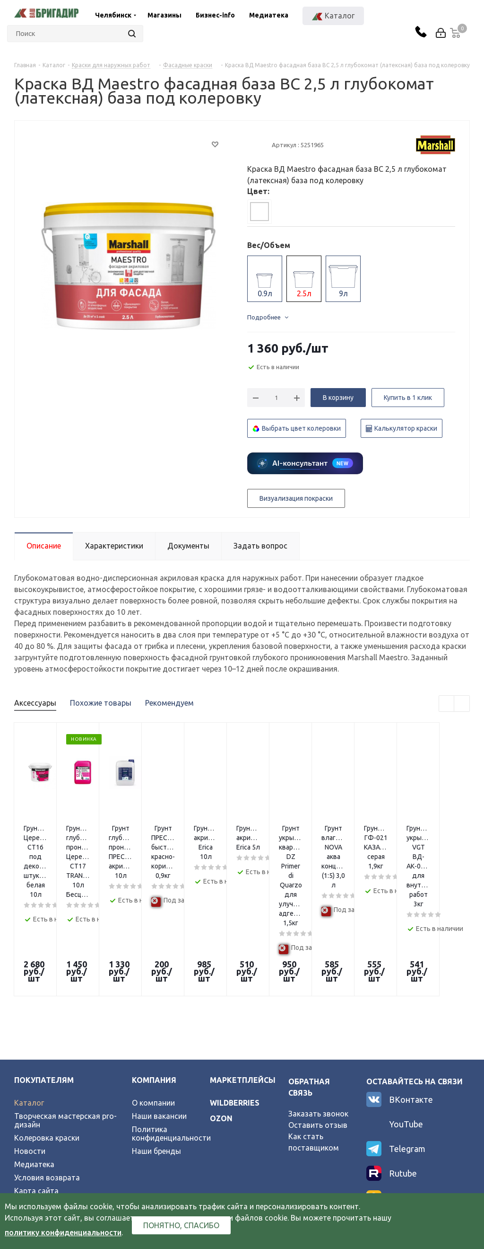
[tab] (259, 211)
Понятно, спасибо (181, 1225)
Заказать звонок (318, 1023)
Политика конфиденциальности (171, 1043)
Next (462, 704)
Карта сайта (36, 1101)
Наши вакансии (159, 1026)
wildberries (234, 1013)
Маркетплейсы (243, 990)
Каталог (29, 1013)
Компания (154, 990)
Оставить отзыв (317, 1035)
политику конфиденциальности (63, 1232)
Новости (29, 1061)
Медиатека (268, 15)
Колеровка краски (46, 1048)
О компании (153, 1013)
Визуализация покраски (296, 498)
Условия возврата (47, 1087)
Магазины (164, 15)
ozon (221, 1028)
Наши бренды (156, 1061)
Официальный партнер (55, 1114)
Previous (447, 704)
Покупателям (44, 990)
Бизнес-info (215, 15)
